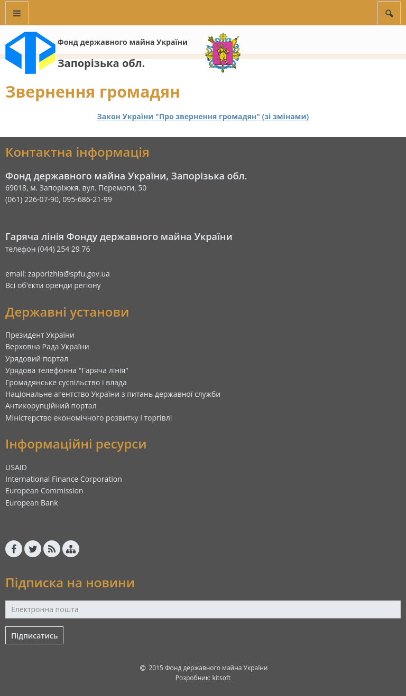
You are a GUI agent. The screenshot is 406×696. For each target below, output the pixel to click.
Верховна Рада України (47, 346)
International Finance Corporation (63, 479)
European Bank (31, 503)
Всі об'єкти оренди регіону (53, 285)
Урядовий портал (36, 359)
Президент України (40, 335)
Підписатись (34, 636)
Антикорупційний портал (51, 406)
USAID (16, 467)
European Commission (44, 490)
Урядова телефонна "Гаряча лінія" (66, 370)
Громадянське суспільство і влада (66, 382)
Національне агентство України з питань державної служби (112, 394)
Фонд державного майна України (123, 42)
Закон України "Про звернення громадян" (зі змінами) (203, 116)
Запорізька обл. (101, 63)
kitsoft (221, 677)
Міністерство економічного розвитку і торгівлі (88, 418)
